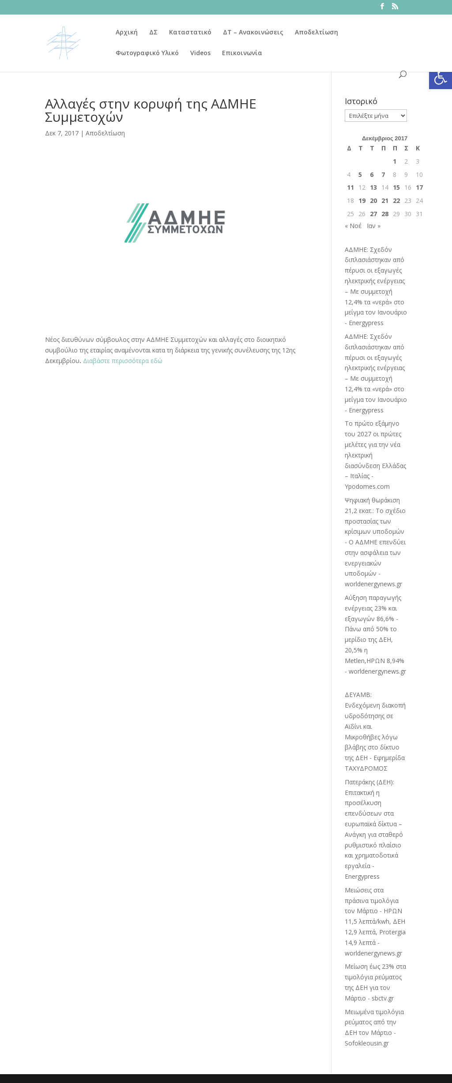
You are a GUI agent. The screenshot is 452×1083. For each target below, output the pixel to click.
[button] (440, 77)
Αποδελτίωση (316, 32)
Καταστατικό (190, 32)
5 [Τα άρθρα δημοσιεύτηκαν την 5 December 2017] (360, 174)
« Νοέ (353, 225)
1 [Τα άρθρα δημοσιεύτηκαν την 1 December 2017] (394, 161)
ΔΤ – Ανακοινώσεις (253, 32)
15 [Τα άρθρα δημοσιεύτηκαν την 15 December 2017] (396, 187)
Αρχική (127, 32)
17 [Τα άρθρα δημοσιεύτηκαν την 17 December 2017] (419, 187)
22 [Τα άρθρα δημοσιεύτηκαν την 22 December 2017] (396, 200)
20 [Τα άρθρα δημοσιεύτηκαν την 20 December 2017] (373, 200)
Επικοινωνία (242, 53)
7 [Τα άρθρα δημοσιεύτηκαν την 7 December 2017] (383, 174)
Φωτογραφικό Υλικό (147, 53)
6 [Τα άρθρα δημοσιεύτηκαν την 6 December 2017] (371, 174)
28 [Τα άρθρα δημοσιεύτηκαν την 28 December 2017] (384, 214)
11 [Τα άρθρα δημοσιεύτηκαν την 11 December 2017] (350, 187)
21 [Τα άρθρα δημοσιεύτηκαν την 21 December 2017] (384, 200)
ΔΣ (153, 32)
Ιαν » (373, 225)
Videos (200, 53)
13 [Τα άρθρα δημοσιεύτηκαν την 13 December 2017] (373, 187)
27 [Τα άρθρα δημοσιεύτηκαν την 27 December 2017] (373, 214)
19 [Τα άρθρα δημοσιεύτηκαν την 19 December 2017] (361, 200)
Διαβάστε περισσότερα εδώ (122, 360)
